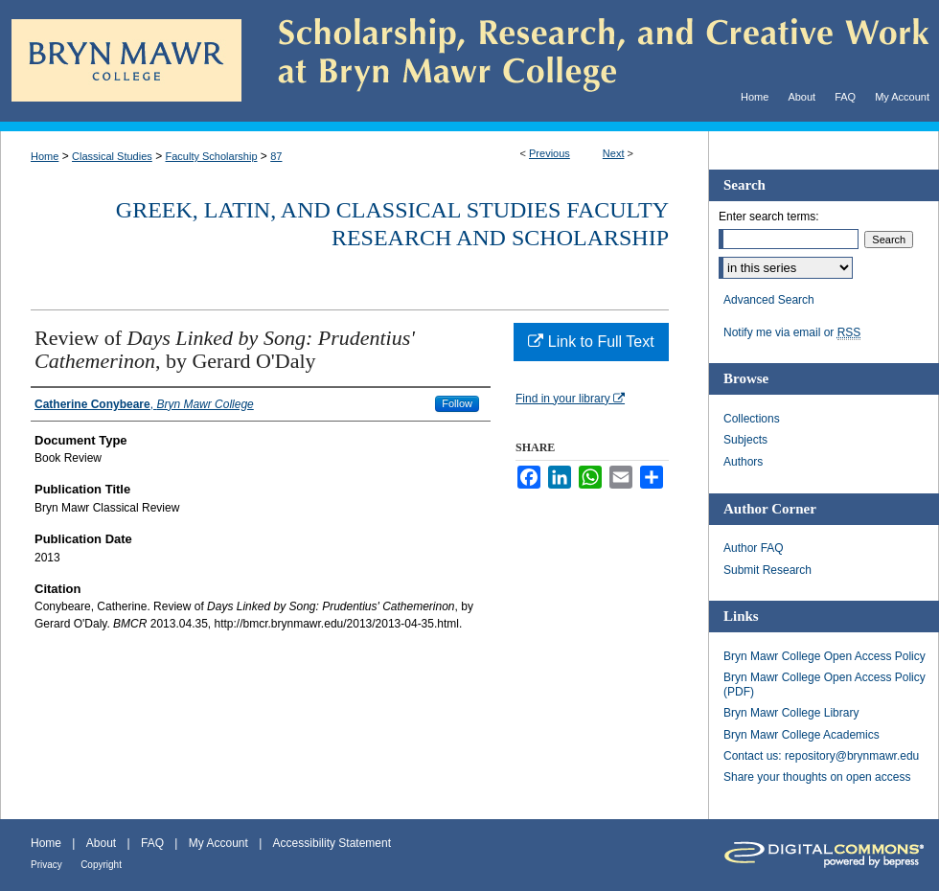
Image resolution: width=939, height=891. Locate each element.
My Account (218, 843)
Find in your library (570, 398)
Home (44, 156)
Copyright (101, 864)
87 (276, 156)
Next (614, 153)
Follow (457, 403)
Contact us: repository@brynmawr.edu (821, 756)
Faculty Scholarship (212, 156)
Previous (549, 153)
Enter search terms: (769, 216)
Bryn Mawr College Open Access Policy (824, 656)
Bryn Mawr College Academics (801, 735)
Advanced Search (768, 300)
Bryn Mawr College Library (791, 713)
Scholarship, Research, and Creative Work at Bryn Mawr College (590, 61)
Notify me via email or (791, 332)
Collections (751, 418)
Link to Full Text (590, 341)
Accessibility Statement (332, 843)
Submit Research (767, 570)
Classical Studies (112, 156)
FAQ (152, 843)
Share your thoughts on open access (816, 777)
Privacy (46, 864)
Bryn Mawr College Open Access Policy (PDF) (824, 684)
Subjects (745, 439)
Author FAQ (753, 548)
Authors (743, 461)
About (101, 843)
